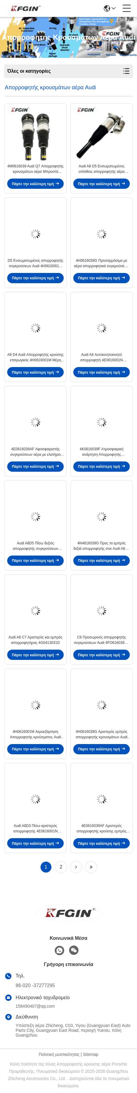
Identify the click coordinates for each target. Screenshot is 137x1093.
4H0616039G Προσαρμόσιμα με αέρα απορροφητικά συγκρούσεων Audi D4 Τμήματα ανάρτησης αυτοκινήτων (101, 263)
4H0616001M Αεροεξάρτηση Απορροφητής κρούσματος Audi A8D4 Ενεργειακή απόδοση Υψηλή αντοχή (35, 735)
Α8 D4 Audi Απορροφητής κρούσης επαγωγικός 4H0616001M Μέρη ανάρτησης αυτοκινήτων (35, 358)
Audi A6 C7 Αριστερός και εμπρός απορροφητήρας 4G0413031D (35, 640)
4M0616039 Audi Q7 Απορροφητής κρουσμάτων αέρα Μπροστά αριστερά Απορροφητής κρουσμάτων (35, 169)
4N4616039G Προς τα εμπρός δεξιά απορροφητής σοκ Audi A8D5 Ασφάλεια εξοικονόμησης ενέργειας (101, 546)
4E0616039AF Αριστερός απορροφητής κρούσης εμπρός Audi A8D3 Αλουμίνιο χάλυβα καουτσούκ (101, 829)
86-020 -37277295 (35, 985)
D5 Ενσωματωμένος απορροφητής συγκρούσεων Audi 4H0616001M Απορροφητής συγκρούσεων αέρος (35, 263)
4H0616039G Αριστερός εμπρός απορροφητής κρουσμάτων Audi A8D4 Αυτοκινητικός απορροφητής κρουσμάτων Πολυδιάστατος (101, 735)
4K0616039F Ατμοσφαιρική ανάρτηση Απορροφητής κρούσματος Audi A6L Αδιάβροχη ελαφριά (101, 452)
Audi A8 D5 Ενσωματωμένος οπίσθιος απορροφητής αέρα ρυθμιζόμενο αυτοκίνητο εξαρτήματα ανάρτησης (101, 169)
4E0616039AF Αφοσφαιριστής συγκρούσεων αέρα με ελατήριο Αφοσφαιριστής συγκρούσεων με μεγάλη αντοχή (35, 452)
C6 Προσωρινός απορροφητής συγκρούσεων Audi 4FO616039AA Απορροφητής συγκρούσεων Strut (101, 640)
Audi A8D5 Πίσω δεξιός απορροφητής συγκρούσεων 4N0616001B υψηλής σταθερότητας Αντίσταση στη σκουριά (35, 546)
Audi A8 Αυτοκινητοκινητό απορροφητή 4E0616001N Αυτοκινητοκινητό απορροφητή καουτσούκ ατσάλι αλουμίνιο (101, 358)
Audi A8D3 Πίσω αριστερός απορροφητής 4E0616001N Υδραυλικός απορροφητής (35, 829)
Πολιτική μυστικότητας (59, 1054)
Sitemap (90, 1054)
